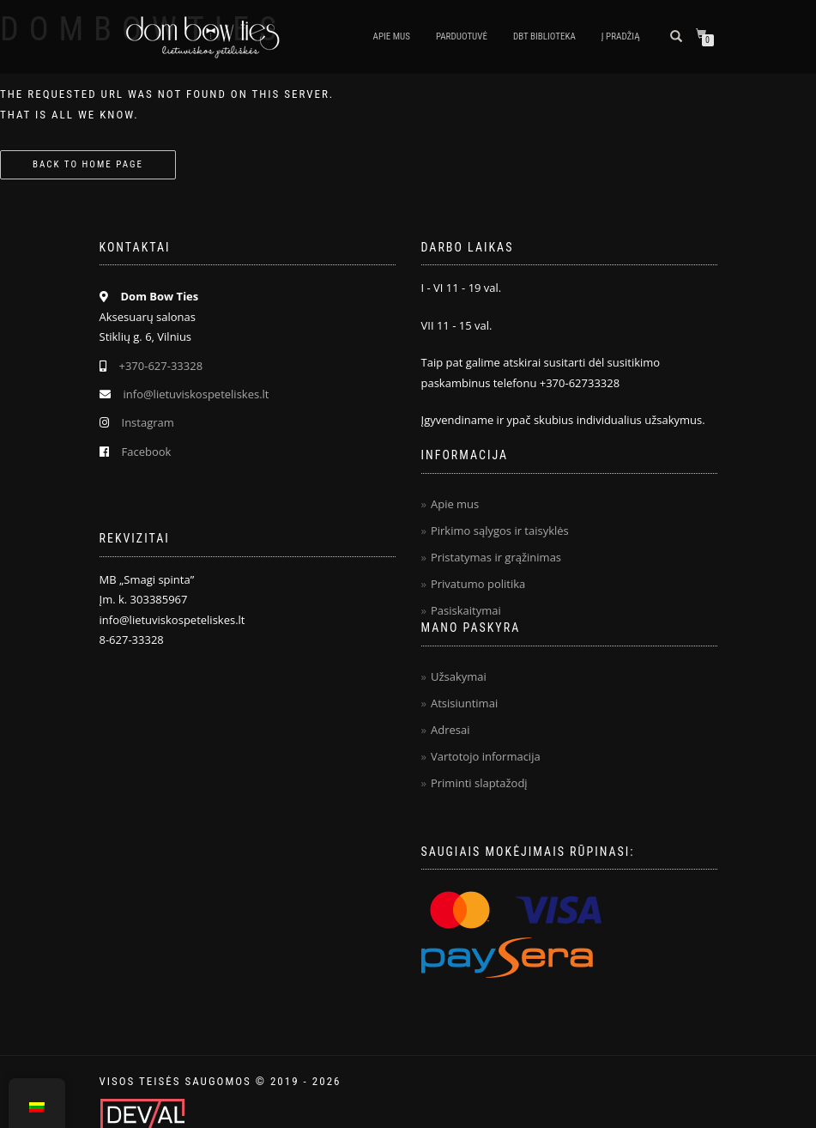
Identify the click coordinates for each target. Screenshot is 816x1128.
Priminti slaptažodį (479, 783)
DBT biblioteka (544, 36)
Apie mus (391, 36)
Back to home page (88, 164)
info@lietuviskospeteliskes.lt (196, 394)
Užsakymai (459, 676)
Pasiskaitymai (466, 610)
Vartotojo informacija (486, 756)
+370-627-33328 (161, 365)
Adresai (450, 729)
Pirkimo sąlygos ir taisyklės (500, 530)
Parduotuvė (461, 36)
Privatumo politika (478, 583)
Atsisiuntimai (464, 703)
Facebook (147, 451)
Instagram (148, 422)
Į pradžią (620, 36)
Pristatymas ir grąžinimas (496, 557)
